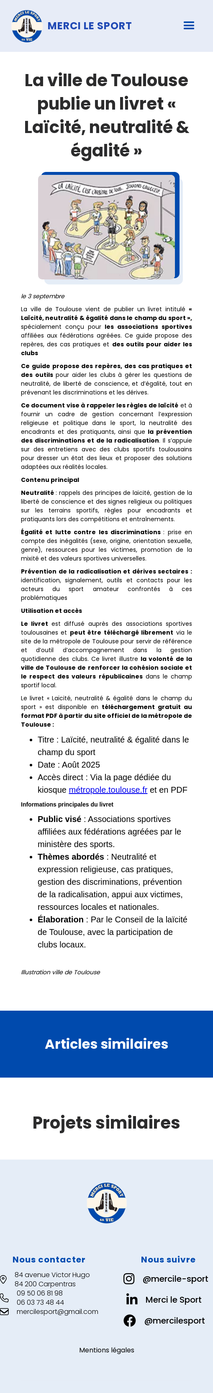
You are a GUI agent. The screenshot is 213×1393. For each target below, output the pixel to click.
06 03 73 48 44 (40, 1302)
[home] (92, 26)
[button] (189, 26)
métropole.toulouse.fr (108, 789)
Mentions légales (106, 1350)
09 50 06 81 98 (40, 1293)
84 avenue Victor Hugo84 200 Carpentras (52, 1279)
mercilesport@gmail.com (57, 1311)
